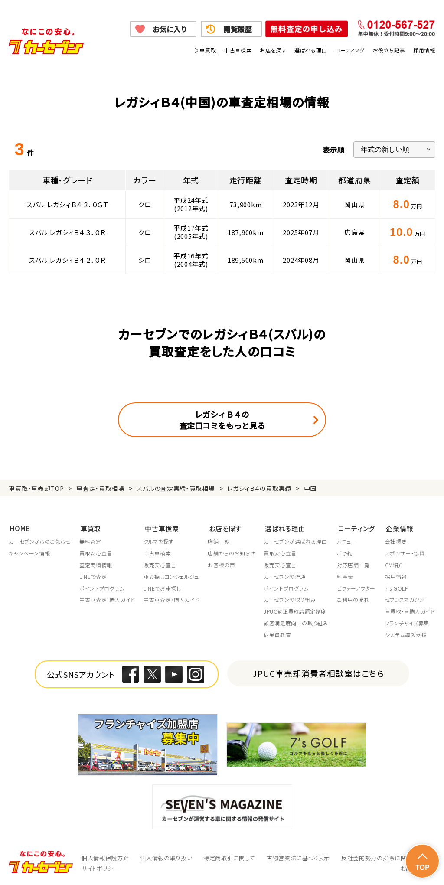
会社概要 (395, 541)
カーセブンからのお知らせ (40, 541)
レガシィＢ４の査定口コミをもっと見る (222, 419)
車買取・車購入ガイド (410, 610)
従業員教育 (278, 633)
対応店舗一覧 (354, 564)
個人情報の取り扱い (166, 857)
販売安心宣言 (160, 564)
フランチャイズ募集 (407, 622)
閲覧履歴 (237, 29)
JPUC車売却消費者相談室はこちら (318, 672)
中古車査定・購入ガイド (108, 599)
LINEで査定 (93, 575)
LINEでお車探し (162, 587)
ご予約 (346, 552)
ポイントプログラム (102, 587)
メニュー (347, 541)
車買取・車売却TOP (36, 488)
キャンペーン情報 (29, 552)
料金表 (346, 575)
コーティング (350, 50)
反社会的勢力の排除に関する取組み (388, 857)
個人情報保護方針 (105, 857)
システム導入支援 (406, 633)
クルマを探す (159, 541)
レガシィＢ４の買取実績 (259, 488)
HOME (19, 527)
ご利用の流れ (354, 599)
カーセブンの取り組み (290, 599)
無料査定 (90, 541)
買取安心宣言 (96, 552)
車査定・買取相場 (100, 488)
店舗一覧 (219, 541)
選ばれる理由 (310, 50)
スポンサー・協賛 (404, 552)
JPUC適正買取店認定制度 (295, 610)
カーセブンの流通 (285, 575)
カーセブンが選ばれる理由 (296, 541)
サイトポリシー (100, 867)
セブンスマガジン (404, 599)
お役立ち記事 (389, 50)
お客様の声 (221, 564)
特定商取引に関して (229, 857)
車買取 (207, 50)
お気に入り (170, 29)
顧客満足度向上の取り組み (296, 622)
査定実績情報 (96, 564)
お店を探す (273, 50)
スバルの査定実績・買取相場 (176, 488)
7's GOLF (396, 587)
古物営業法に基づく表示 (298, 857)
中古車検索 (237, 50)
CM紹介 (394, 564)
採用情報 (424, 50)
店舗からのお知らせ (231, 552)
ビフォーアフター (357, 587)
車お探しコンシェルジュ (171, 575)
